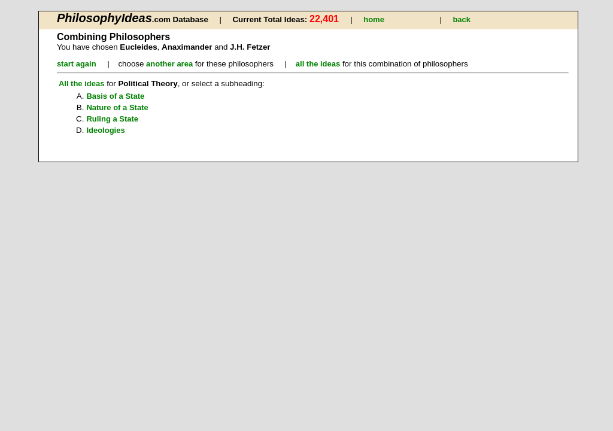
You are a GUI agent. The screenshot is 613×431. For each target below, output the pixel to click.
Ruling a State (112, 118)
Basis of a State (115, 96)
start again (76, 63)
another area (169, 63)
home (373, 19)
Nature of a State (117, 107)
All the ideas (82, 83)
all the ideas (318, 63)
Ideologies (105, 130)
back (462, 19)
